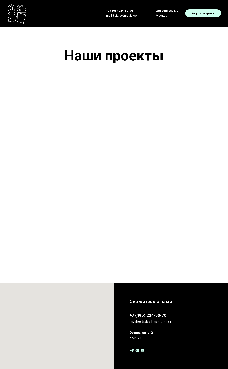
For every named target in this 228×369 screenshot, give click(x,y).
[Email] (142, 350)
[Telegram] (132, 350)
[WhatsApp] (137, 350)
